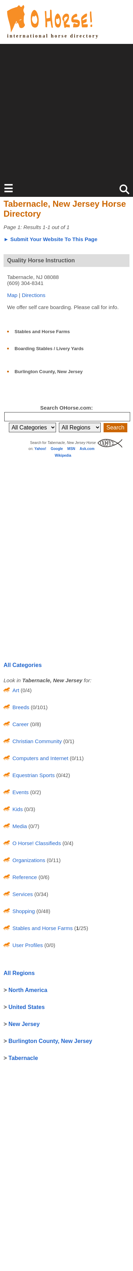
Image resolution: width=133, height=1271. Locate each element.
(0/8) (35, 724)
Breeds (20, 707)
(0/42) (62, 775)
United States (27, 1007)
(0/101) (38, 707)
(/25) (80, 928)
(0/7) (33, 826)
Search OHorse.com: (66, 408)
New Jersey (24, 1024)
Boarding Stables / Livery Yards (49, 348)
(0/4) (25, 690)
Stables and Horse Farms (42, 331)
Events (20, 792)
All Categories (23, 665)
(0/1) (68, 741)
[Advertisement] (66, 110)
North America (28, 990)
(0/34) (40, 894)
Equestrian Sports (33, 775)
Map (12, 295)
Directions (33, 295)
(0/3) (29, 809)
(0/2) (35, 792)
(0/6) (43, 877)
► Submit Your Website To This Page (51, 239)
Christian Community (37, 741)
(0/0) (49, 945)
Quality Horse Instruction (41, 260)
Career (20, 724)
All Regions (19, 973)
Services (22, 894)
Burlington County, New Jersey (49, 371)
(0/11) (76, 758)
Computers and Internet (40, 758)
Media (19, 826)
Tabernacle (23, 1058)
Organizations (28, 860)
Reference (24, 877)
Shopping (23, 911)
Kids (17, 809)
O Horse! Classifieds (36, 843)
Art (15, 690)
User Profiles (27, 945)
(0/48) (42, 911)
